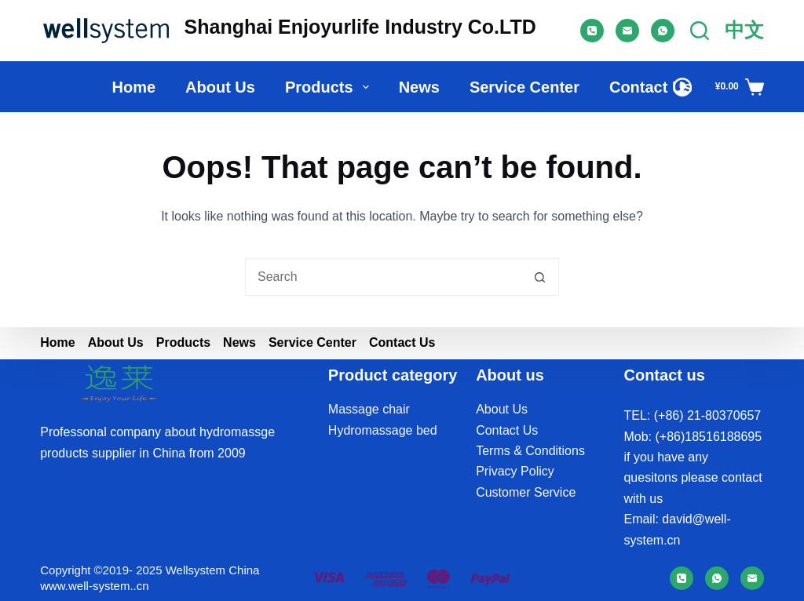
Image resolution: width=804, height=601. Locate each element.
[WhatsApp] (662, 30)
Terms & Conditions (530, 450)
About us (220, 87)
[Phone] (592, 30)
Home (133, 87)
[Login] (682, 87)
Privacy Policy (515, 471)
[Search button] (540, 277)
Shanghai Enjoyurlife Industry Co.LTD (360, 27)
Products (330, 87)
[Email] (627, 30)
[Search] (699, 30)
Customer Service (526, 492)
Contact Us (651, 87)
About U (498, 409)
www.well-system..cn (94, 585)
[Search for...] (383, 277)
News (419, 87)
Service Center (524, 87)
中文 (744, 30)
